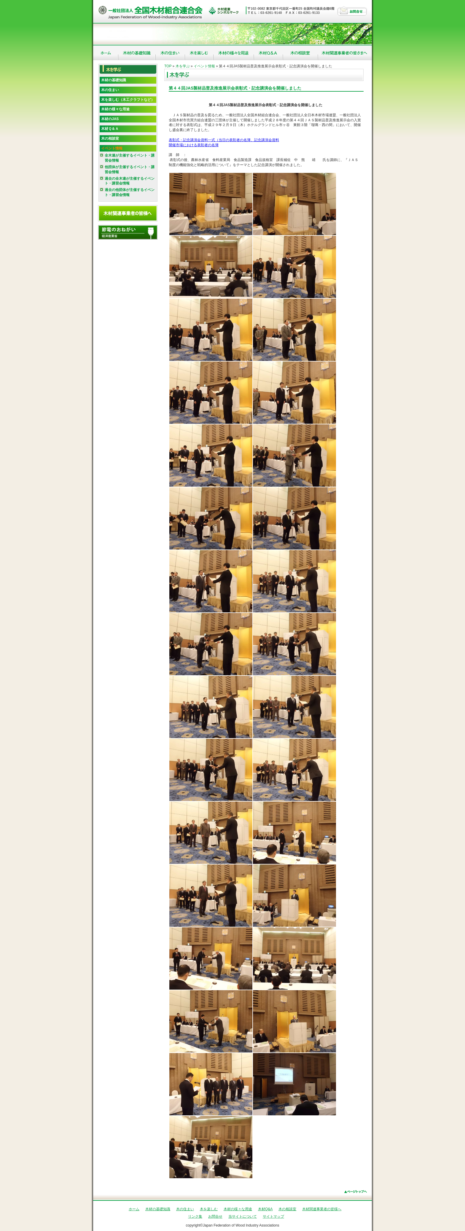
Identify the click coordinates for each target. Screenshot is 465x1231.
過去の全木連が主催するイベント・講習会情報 (130, 181)
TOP (167, 66)
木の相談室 (300, 52)
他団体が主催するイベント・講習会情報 (130, 169)
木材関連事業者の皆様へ (345, 52)
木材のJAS (110, 119)
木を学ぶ (183, 66)
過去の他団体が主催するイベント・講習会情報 (130, 192)
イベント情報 (111, 148)
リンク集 (195, 1216)
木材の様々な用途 (234, 52)
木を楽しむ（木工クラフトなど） (128, 100)
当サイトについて (242, 1216)
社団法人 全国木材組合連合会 (152, 11)
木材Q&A (268, 52)
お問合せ (352, 10)
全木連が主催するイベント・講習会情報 (130, 158)
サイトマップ (273, 1216)
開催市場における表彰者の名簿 (194, 145)
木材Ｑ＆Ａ (110, 129)
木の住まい (170, 52)
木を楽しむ (199, 52)
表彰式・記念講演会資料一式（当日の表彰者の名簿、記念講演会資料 (224, 140)
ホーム (105, 52)
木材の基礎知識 (137, 52)
